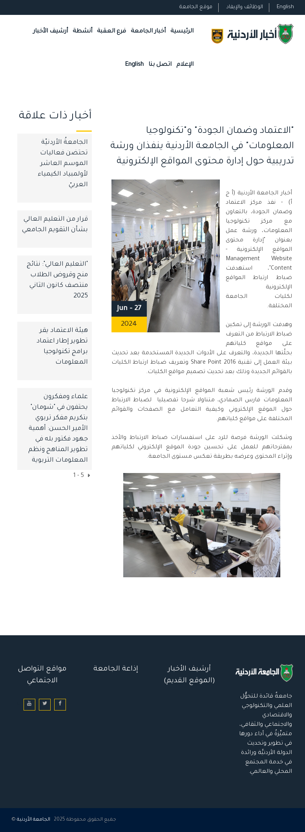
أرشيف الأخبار (50, 31)
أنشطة (82, 31)
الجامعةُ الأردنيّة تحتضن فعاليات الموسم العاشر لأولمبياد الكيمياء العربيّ (63, 164)
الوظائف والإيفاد (244, 7)
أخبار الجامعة (148, 31)
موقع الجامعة (195, 7)
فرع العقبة (111, 31)
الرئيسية (182, 31)
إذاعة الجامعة (115, 669)
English (285, 7)
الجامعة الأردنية (33, 820)
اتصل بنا (160, 65)
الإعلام (185, 65)
